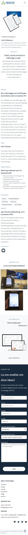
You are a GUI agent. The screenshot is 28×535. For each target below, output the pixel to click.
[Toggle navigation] (25, 2)
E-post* (3, 403)
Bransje (3, 487)
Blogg (2, 494)
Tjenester (3, 484)
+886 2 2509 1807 (6, 505)
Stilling (3, 419)
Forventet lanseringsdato (8, 426)
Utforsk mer (22, 325)
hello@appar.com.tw (6, 507)
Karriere (3, 496)
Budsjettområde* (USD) (8, 434)
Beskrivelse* (4, 442)
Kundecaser (4, 492)
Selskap (3, 411)
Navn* (2, 395)
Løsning (3, 489)
